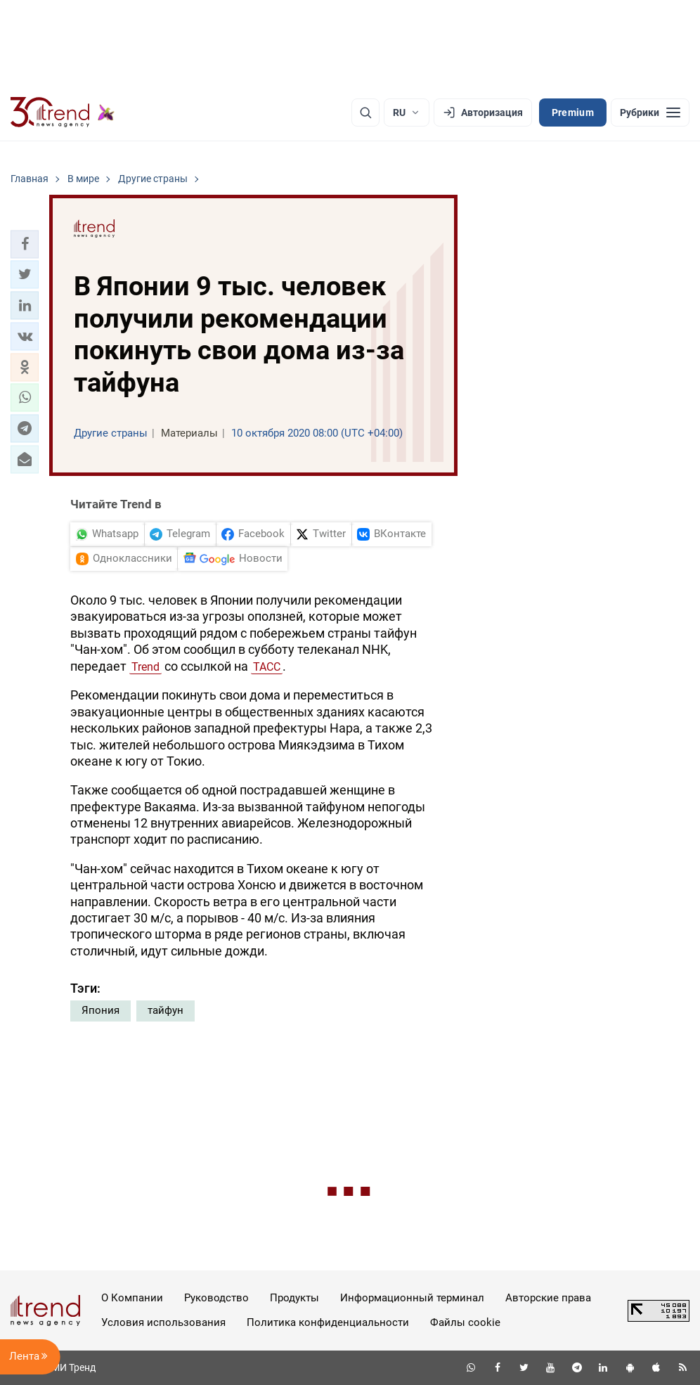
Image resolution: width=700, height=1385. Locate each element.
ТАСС (266, 667)
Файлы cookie (465, 1322)
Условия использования (163, 1322)
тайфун (165, 1010)
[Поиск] (365, 112)
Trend (145, 667)
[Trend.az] (63, 112)
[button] (24, 244)
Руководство (216, 1297)
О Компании (132, 1297)
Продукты (294, 1297)
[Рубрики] (650, 112)
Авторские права (548, 1297)
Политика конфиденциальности (328, 1322)
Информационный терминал (412, 1297)
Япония (100, 1010)
